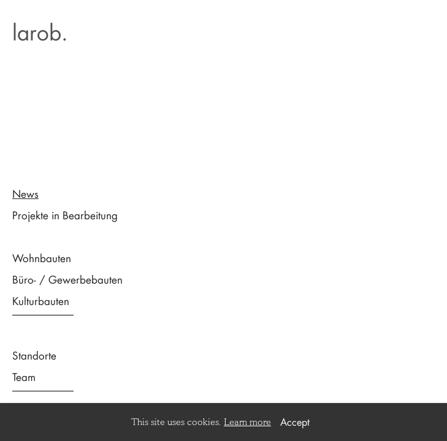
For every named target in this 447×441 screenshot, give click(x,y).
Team (24, 376)
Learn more (247, 422)
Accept (295, 421)
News (25, 193)
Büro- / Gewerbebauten (67, 279)
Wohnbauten (41, 258)
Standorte (34, 355)
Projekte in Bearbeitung (65, 215)
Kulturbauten (40, 300)
